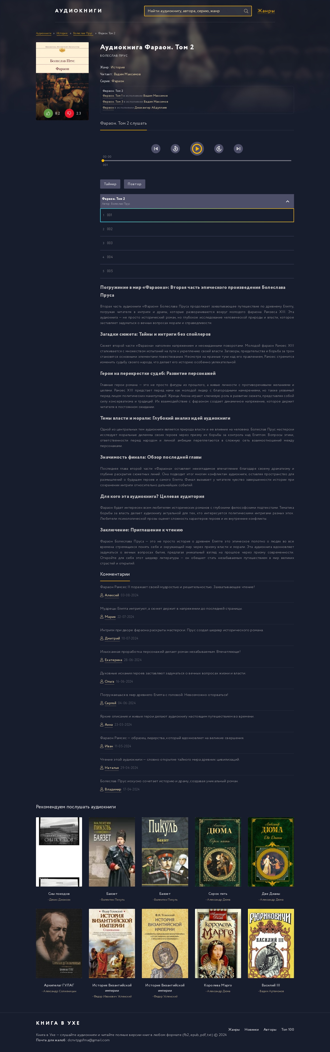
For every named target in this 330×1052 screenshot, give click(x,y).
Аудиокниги (60, 12)
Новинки (252, 1032)
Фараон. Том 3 (113, 104)
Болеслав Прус (114, 58)
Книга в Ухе (46, 1037)
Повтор (135, 186)
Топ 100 (287, 1032)
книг (146, 1037)
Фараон (118, 83)
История (118, 69)
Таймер (110, 186)
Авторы (270, 1032)
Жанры (285, 12)
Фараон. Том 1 (113, 98)
